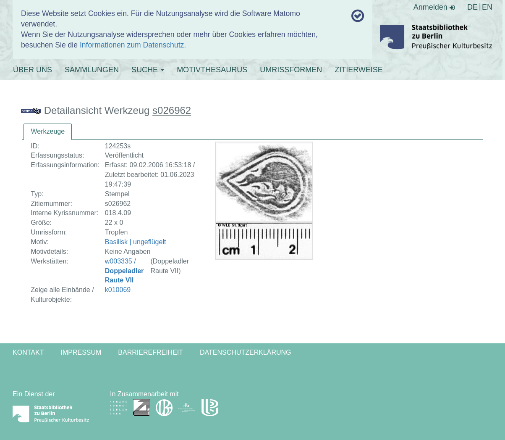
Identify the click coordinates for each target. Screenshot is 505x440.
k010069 (118, 289)
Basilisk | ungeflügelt (135, 241)
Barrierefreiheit (150, 352)
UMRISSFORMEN (291, 70)
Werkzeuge (48, 131)
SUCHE (147, 70)
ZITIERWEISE (359, 70)
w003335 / (124, 271)
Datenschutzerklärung (245, 352)
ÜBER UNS (32, 70)
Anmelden (434, 7)
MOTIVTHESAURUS (212, 70)
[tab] (48, 132)
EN (487, 7)
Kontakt (28, 352)
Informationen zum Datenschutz (132, 45)
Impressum (80, 352)
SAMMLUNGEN (92, 70)
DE (472, 7)
